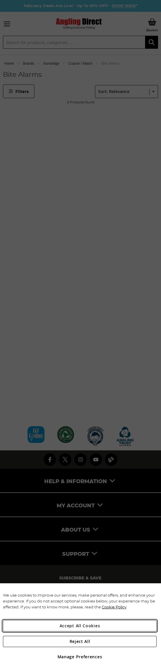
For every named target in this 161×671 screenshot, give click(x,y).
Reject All (80, 641)
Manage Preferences (80, 656)
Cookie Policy (114, 607)
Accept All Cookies (80, 625)
